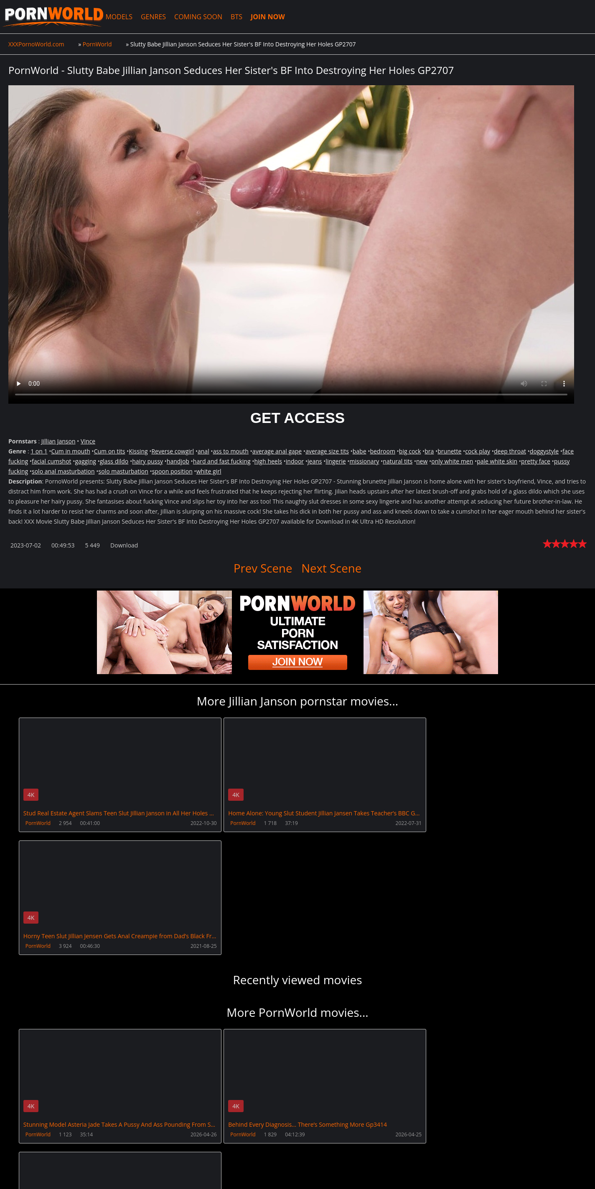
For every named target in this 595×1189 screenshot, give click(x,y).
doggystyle (544, 451)
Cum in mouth (70, 451)
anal (203, 451)
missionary (364, 461)
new (421, 461)
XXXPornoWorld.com (54, 16)
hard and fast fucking (222, 461)
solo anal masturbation (63, 471)
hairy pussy (147, 461)
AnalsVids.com (311, 1149)
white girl (208, 471)
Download (124, 545)
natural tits (397, 461)
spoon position (172, 471)
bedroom (382, 451)
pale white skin (497, 461)
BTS (240, 16)
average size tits (327, 451)
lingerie (335, 461)
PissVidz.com (260, 1149)
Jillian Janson (58, 441)
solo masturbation (123, 471)
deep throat (510, 451)
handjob (178, 461)
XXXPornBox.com (205, 1149)
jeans (315, 461)
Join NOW (22, 1149)
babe (359, 451)
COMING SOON (202, 16)
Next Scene (331, 568)
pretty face (535, 461)
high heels (268, 461)
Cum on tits (109, 451)
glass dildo (114, 461)
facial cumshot (51, 461)
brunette (449, 451)
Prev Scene (262, 568)
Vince (88, 441)
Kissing (138, 451)
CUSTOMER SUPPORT (74, 1149)
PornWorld (38, 823)
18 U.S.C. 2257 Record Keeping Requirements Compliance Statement (276, 1174)
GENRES (156, 16)
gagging (85, 461)
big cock (410, 451)
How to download (141, 1149)
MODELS (122, 16)
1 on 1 (39, 451)
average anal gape (277, 451)
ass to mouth (231, 451)
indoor (295, 461)
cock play (477, 451)
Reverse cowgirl (172, 451)
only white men (452, 461)
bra (429, 451)
